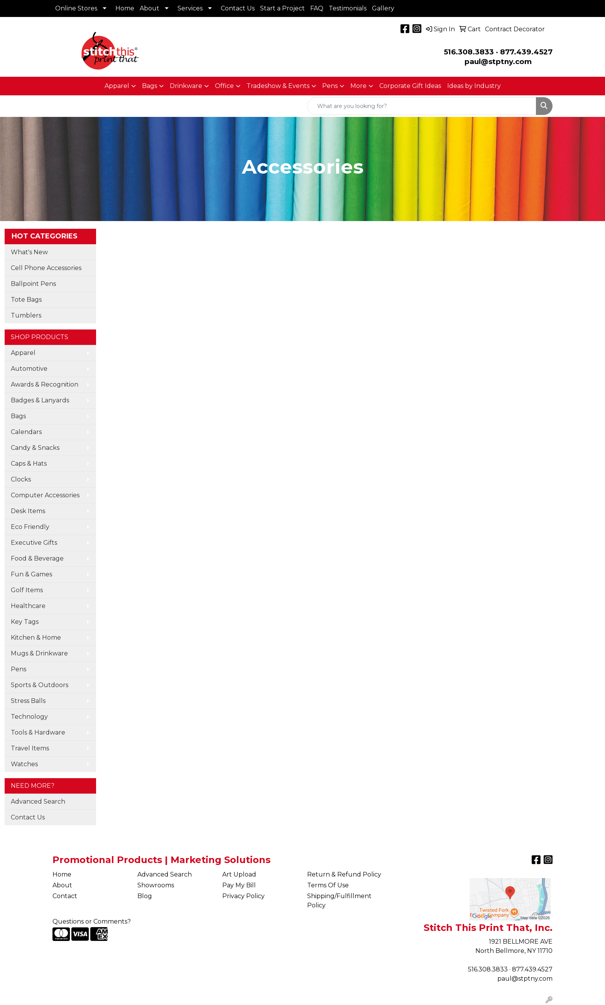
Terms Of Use (328, 885)
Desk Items (28, 511)
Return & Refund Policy (344, 874)
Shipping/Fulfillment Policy (339, 900)
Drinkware (186, 86)
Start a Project (282, 8)
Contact (64, 896)
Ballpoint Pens (33, 283)
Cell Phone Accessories (46, 268)
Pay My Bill (239, 885)
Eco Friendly (30, 526)
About (149, 8)
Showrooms (155, 885)
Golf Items (27, 590)
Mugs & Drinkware (39, 653)
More (358, 86)
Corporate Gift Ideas (410, 86)
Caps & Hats (29, 463)
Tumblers (26, 315)
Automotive (29, 368)
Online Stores (76, 8)
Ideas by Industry (474, 86)
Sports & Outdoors (39, 685)
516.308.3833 (469, 51)
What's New (29, 252)
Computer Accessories (45, 495)
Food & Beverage (37, 558)
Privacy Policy (243, 896)
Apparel (117, 86)
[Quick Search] (421, 106)
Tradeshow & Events (278, 86)
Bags (149, 86)
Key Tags (25, 621)
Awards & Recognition (44, 384)
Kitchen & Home (36, 637)
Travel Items (30, 748)
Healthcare (28, 606)
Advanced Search (38, 801)
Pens (330, 86)
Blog (144, 896)
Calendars (26, 432)
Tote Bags (26, 299)
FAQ (316, 8)
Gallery (383, 8)
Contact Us (238, 8)
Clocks (21, 479)
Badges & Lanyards (40, 400)
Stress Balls (28, 700)
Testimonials (348, 8)
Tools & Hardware (38, 732)
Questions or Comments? (91, 921)
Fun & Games (31, 574)
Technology (29, 716)
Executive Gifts (34, 542)
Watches (24, 764)
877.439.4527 (526, 51)
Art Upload (239, 874)
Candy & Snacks (35, 447)
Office (224, 86)
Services (190, 8)
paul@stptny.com (525, 978)
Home (124, 8)
